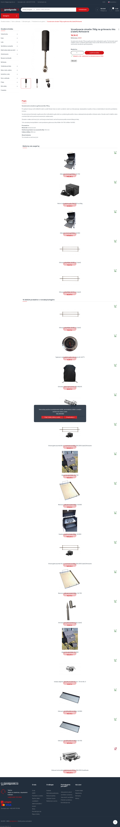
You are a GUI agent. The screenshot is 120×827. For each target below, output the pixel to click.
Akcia (33, 809)
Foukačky (3, 90)
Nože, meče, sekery (6, 70)
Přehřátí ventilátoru (66, 800)
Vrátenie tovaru (50, 798)
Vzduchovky (4, 34)
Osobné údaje (79, 790)
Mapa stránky (36, 814)
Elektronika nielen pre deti (8, 50)
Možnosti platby (50, 796)
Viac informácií (60, 413)
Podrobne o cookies (37, 796)
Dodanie (48, 790)
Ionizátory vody (5, 74)
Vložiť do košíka (94, 52)
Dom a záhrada (5, 78)
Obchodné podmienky (52, 793)
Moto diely (4, 86)
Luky (2, 42)
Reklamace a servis (51, 801)
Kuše (2, 38)
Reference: (74, 38)
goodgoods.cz (14, 821)
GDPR (33, 793)
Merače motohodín (6, 58)
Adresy (77, 798)
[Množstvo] (77, 52)
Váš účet (78, 785)
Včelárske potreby (6, 66)
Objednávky (78, 793)
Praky (2, 82)
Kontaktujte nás (42, 2)
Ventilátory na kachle (7, 46)
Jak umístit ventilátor (67, 797)
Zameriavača (4, 54)
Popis (24, 101)
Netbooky (3, 62)
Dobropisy (78, 796)
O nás (33, 790)
